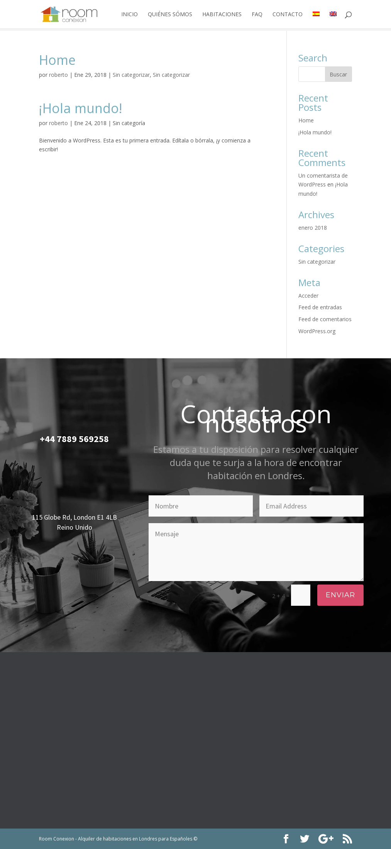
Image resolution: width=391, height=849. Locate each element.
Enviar (340, 595)
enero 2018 (312, 227)
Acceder (308, 295)
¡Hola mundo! (80, 108)
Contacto (288, 15)
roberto (58, 74)
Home (57, 60)
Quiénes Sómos (170, 15)
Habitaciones (222, 15)
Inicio (129, 15)
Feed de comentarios (325, 319)
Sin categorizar (131, 74)
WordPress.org (316, 331)
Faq (257, 15)
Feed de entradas (320, 307)
